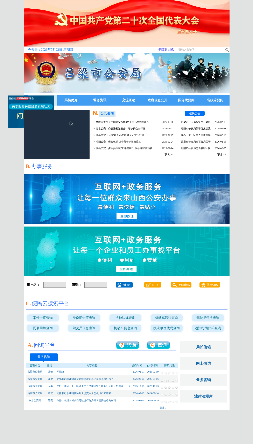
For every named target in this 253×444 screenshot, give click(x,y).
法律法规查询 (125, 318)
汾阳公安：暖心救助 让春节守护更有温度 (118, 141)
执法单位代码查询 (166, 328)
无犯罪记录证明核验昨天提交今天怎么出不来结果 (84, 393)
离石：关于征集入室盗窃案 (196, 135)
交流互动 (128, 100)
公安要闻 (107, 113)
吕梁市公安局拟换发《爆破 (196, 122)
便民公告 (194, 113)
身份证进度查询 (84, 318)
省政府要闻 (215, 100)
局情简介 (71, 100)
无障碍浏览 (166, 49)
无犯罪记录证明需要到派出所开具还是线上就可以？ (85, 378)
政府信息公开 (157, 100)
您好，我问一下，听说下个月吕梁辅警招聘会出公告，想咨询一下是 (94, 386)
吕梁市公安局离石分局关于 (196, 141)
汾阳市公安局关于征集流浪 (196, 128)
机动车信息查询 (125, 328)
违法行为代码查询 (208, 328)
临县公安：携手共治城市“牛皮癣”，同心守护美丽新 (124, 148)
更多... (163, 407)
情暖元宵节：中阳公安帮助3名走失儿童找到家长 (122, 122)
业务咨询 (43, 357)
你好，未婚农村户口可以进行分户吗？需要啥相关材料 (86, 400)
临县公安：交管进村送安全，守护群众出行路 (120, 128)
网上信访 (203, 363)
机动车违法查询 (166, 318)
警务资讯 (99, 100)
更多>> (169, 154)
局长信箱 (203, 347)
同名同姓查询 (43, 328)
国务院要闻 (186, 100)
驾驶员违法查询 (207, 318)
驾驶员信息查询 (84, 328)
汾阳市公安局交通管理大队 (196, 148)
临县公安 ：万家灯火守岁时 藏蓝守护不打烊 (120, 135)
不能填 (60, 371)
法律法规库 (203, 396)
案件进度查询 (43, 318)
